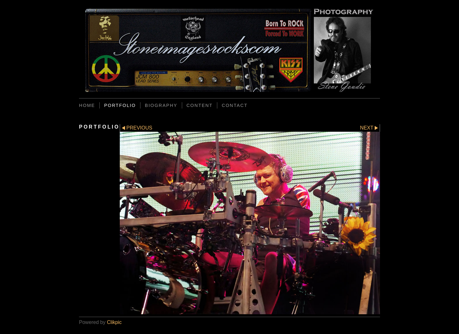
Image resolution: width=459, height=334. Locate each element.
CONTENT (200, 105)
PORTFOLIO (120, 105)
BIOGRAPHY (161, 105)
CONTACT (234, 105)
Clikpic (114, 322)
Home (87, 105)
